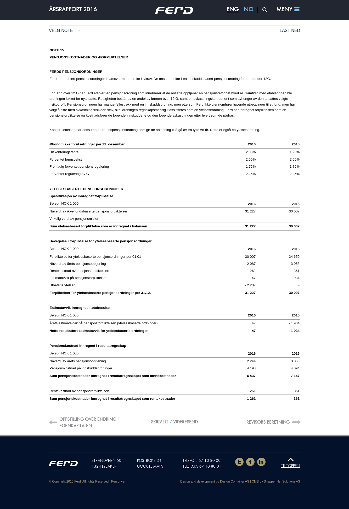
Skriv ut (159, 422)
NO (248, 9)
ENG (233, 9)
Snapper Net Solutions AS (282, 481)
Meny (284, 9)
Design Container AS (234, 481)
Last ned (290, 30)
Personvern (119, 481)
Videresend (185, 422)
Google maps (150, 466)
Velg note (61, 30)
